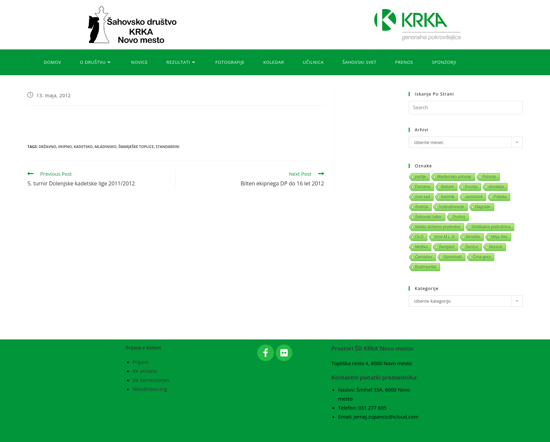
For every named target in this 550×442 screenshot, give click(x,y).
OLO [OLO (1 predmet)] (419, 237)
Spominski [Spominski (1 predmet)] (452, 257)
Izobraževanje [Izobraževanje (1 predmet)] (451, 206)
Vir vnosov (145, 370)
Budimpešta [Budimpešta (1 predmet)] (425, 267)
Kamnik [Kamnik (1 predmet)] (447, 196)
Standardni (167, 146)
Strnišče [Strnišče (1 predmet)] (473, 237)
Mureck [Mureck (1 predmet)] (495, 247)
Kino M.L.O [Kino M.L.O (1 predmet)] (445, 237)
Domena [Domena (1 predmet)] (422, 186)
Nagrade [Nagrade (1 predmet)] (483, 206)
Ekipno (65, 146)
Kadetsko (83, 146)
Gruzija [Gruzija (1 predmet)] (471, 186)
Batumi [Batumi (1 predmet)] (447, 186)
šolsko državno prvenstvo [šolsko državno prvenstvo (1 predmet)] (437, 227)
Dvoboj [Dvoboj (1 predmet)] (459, 216)
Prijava (140, 361)
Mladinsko (105, 146)
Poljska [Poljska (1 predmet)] (500, 196)
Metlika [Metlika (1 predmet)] (421, 247)
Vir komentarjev (151, 380)
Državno (47, 146)
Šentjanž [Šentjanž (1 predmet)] (446, 247)
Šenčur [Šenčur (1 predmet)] (471, 247)
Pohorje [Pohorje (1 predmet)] (489, 176)
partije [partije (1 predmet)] (420, 176)
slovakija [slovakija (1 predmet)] (496, 186)
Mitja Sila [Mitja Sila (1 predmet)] (499, 237)
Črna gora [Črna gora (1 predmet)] (482, 257)
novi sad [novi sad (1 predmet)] (422, 196)
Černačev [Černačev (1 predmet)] (423, 257)
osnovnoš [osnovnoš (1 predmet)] (474, 196)
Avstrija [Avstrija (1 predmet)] (421, 206)
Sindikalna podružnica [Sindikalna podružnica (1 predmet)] (491, 227)
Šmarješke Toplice (136, 146)
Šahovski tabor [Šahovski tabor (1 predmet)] (428, 216)
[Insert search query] (465, 107)
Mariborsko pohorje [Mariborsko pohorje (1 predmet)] (454, 176)
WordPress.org (150, 389)
